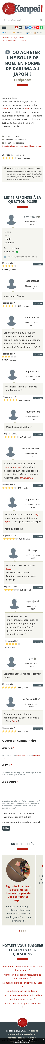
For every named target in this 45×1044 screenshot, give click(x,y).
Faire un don (14, 1034)
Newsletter (30, 1034)
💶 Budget (6, 32)
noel (27, 108)
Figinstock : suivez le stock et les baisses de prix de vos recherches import (18, 893)
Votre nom (8, 748)
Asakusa (17, 467)
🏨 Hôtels (38, 32)
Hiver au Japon (35, 146)
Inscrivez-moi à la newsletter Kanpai (22, 822)
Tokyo (36, 514)
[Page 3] (23, 931)
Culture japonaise (16, 37)
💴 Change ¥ (18, 32)
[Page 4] (25, 931)
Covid (15, 721)
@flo (30, 658)
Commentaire (10, 782)
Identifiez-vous (22, 755)
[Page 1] (19, 931)
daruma (6, 108)
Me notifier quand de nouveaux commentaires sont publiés (20, 815)
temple (7, 467)
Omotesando (26, 477)
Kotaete (5, 37)
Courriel (7, 765)
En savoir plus (24, 1042)
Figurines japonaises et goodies (14, 40)
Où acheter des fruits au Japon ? (22, 990)
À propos (33, 1030)
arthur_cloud (30, 216)
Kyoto (7, 521)
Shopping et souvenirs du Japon (15, 146)
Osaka (9, 569)
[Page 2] (21, 931)
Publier (6, 828)
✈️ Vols (28, 32)
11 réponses (23, 80)
